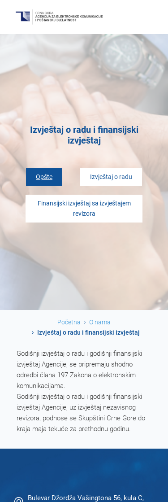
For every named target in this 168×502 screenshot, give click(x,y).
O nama (100, 322)
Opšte (44, 177)
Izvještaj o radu (111, 177)
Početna (69, 322)
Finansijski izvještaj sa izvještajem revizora (84, 209)
